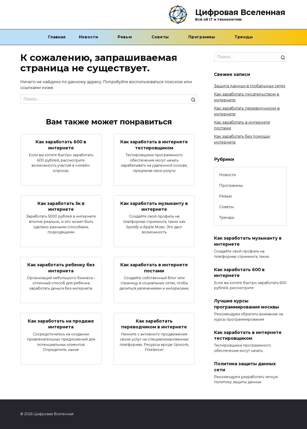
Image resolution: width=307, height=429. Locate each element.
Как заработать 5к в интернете (61, 206)
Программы (201, 37)
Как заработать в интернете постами (154, 267)
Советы (160, 37)
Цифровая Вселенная (240, 12)
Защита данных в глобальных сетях (249, 86)
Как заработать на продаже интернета (61, 324)
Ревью (125, 37)
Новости (88, 37)
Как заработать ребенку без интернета (61, 267)
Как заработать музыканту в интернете (154, 206)
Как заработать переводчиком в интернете (154, 324)
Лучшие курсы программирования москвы (246, 303)
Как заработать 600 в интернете (61, 144)
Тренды (244, 37)
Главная (57, 37)
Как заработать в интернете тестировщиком (154, 144)
